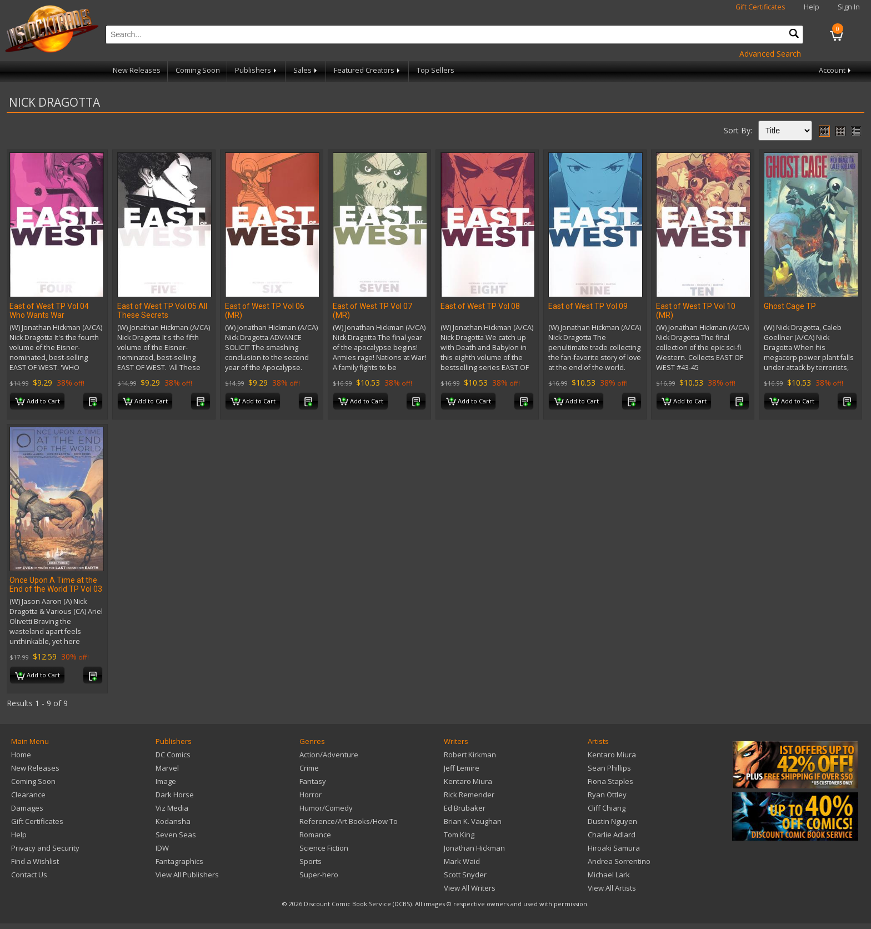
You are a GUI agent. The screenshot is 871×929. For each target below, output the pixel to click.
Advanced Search (770, 53)
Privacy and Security (45, 848)
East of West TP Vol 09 (588, 306)
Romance (315, 835)
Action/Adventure (328, 755)
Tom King (459, 835)
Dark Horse (175, 795)
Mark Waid (462, 861)
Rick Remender (469, 795)
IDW (162, 848)
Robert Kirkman (470, 755)
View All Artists (612, 888)
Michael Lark (609, 875)
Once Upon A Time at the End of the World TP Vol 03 (55, 584)
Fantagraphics (179, 861)
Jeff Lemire (461, 768)
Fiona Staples (610, 781)
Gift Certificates (760, 7)
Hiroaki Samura (614, 848)
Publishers (256, 70)
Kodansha (173, 821)
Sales (306, 70)
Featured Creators (368, 70)
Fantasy (312, 781)
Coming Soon (198, 70)
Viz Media (172, 808)
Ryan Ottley (607, 795)
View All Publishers (187, 875)
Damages (27, 808)
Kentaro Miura (468, 781)
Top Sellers (435, 70)
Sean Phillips (609, 768)
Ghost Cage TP (790, 306)
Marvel (167, 768)
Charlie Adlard (611, 835)
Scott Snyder (465, 875)
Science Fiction (323, 848)
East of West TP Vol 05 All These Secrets (162, 310)
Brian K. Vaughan (473, 821)
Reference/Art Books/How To (348, 821)
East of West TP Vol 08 (480, 306)
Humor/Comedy (326, 808)
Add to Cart (37, 402)
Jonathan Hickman (474, 848)
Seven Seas (176, 835)
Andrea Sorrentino (619, 861)
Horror (310, 795)
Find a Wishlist (35, 861)
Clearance (28, 795)
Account (836, 70)
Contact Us (29, 875)
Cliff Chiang (606, 808)
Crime (309, 768)
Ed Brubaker (464, 808)
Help (811, 7)
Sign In (849, 7)
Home (21, 755)
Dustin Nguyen (612, 821)
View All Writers (469, 888)
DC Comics (173, 755)
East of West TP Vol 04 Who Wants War (49, 310)
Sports (310, 861)
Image (166, 781)
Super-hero (318, 875)
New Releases (137, 70)
